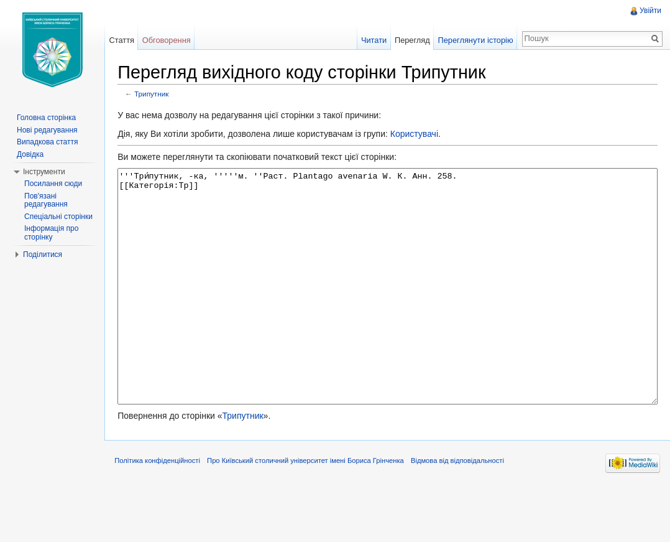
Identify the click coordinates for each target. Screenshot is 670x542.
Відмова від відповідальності (465, 513)
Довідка (30, 154)
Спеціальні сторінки (58, 216)
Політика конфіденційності (165, 513)
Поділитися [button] (42, 254)
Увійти (649, 10)
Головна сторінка (46, 117)
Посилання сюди (53, 183)
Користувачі (421, 135)
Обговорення (171, 40)
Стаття (126, 40)
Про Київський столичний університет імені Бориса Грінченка (312, 513)
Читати (371, 40)
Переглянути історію (473, 40)
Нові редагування (47, 130)
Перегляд (410, 40)
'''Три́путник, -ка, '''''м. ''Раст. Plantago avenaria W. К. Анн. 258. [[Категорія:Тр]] (390, 310)
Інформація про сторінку (51, 232)
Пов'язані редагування (46, 200)
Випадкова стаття (47, 142)
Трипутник (159, 95)
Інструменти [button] (44, 171)
